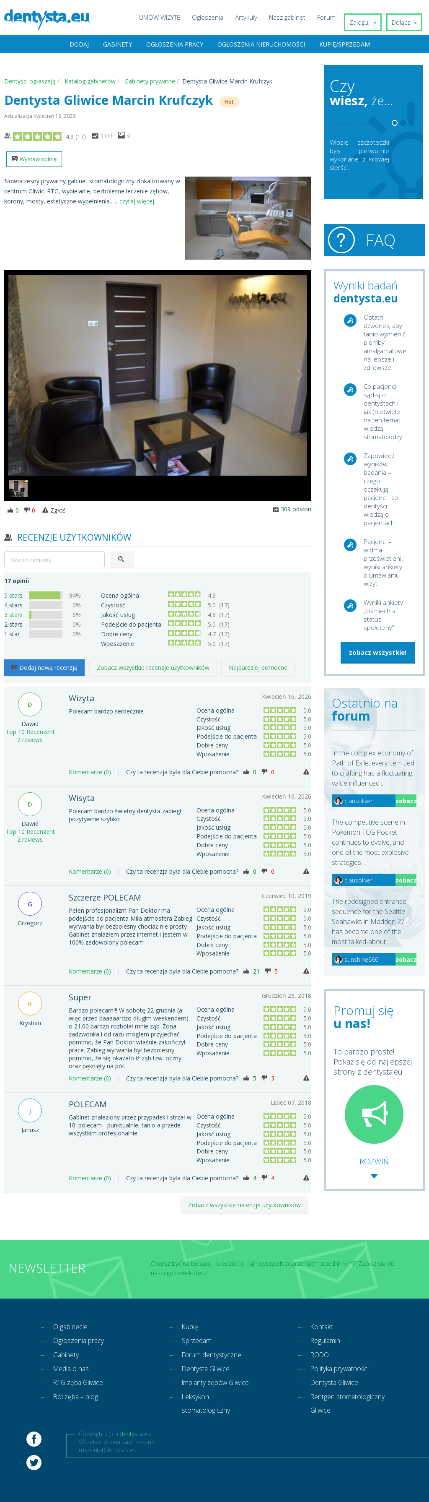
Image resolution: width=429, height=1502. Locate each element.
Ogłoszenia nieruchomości (261, 45)
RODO (321, 1354)
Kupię (191, 1324)
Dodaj (79, 45)
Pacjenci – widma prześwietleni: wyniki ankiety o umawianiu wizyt (383, 563)
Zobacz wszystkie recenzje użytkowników (153, 668)
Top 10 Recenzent (30, 730)
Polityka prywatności (344, 1369)
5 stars (13, 596)
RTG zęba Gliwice (82, 1385)
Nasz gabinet (295, 17)
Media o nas (74, 1369)
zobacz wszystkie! (377, 652)
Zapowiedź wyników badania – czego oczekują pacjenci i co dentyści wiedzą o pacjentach (381, 489)
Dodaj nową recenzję (44, 668)
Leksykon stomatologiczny (210, 1422)
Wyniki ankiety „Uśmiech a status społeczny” (383, 615)
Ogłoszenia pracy (174, 45)
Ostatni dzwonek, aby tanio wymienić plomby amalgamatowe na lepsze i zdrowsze (385, 342)
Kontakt (323, 1324)
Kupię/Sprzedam (344, 45)
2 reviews (30, 738)
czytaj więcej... (138, 202)
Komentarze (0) (90, 771)
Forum (334, 17)
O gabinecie (73, 1324)
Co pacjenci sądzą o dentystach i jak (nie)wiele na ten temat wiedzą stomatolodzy (383, 412)
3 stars (13, 616)
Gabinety (117, 45)
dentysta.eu (135, 1454)
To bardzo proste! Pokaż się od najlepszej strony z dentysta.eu (372, 1095)
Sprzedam (199, 1339)
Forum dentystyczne (217, 1354)
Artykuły (254, 17)
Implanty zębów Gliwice (209, 1392)
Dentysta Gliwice (210, 1369)
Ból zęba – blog (79, 1400)
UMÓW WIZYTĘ (167, 17)
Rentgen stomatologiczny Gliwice (338, 1415)
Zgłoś (54, 511)
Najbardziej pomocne (258, 668)
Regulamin (328, 1339)
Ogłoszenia (215, 17)
